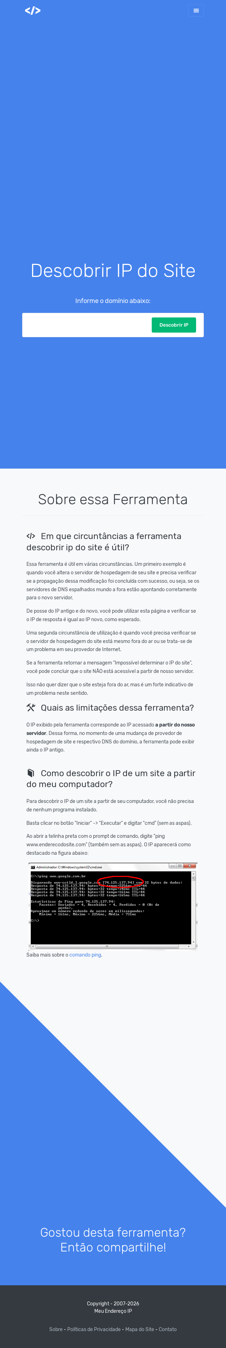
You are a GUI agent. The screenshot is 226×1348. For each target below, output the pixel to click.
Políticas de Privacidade (94, 1329)
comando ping (85, 955)
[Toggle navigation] (196, 10)
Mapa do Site (139, 1329)
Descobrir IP (173, 325)
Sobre (56, 1329)
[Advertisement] (113, 146)
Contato (168, 1329)
